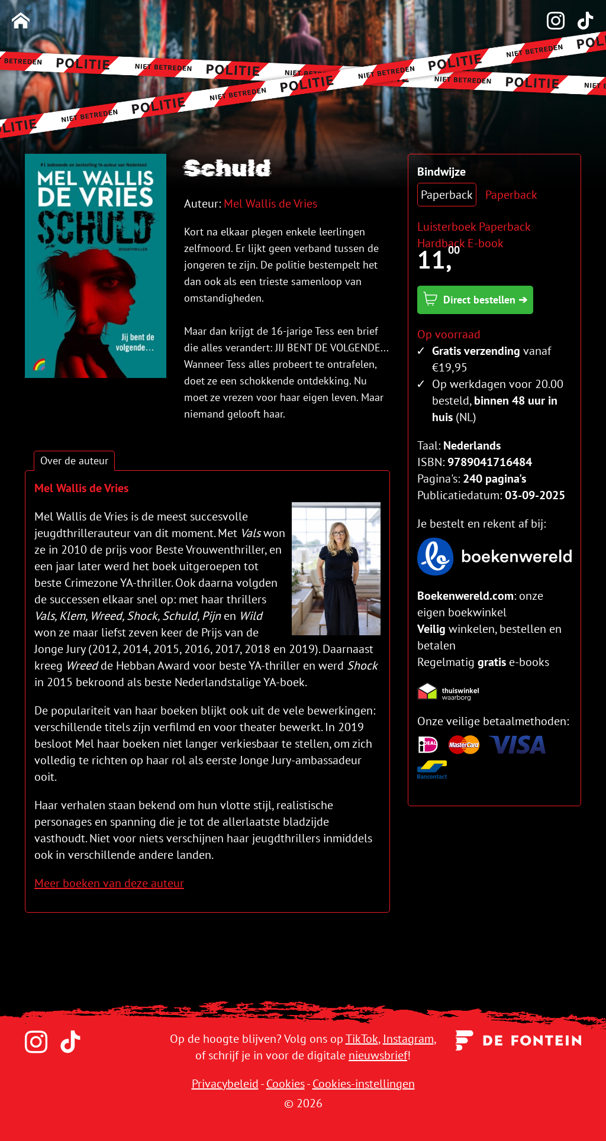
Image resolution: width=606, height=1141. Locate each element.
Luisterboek (446, 226)
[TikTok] (579, 21)
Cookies (285, 1083)
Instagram (408, 1038)
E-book (486, 243)
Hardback (441, 243)
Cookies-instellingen (363, 1083)
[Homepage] (21, 21)
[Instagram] (550, 21)
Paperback (511, 194)
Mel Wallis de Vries (270, 203)
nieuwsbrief (378, 1055)
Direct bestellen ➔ (475, 299)
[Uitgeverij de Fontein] (519, 1039)
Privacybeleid (225, 1083)
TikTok (362, 1038)
